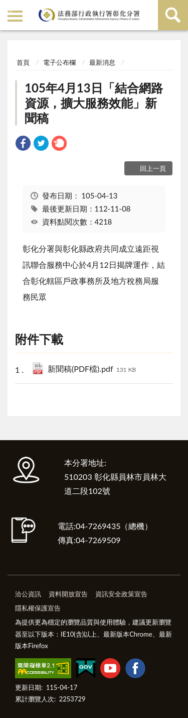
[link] (23, 144)
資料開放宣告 (68, 594)
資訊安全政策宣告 (121, 594)
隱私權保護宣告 (38, 608)
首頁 (23, 62)
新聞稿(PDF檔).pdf (92, 369)
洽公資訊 (28, 594)
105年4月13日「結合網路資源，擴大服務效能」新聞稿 (94, 102)
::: (10, 9)
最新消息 (102, 62)
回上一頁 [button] (153, 168)
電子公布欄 (59, 62)
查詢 (173, 15)
